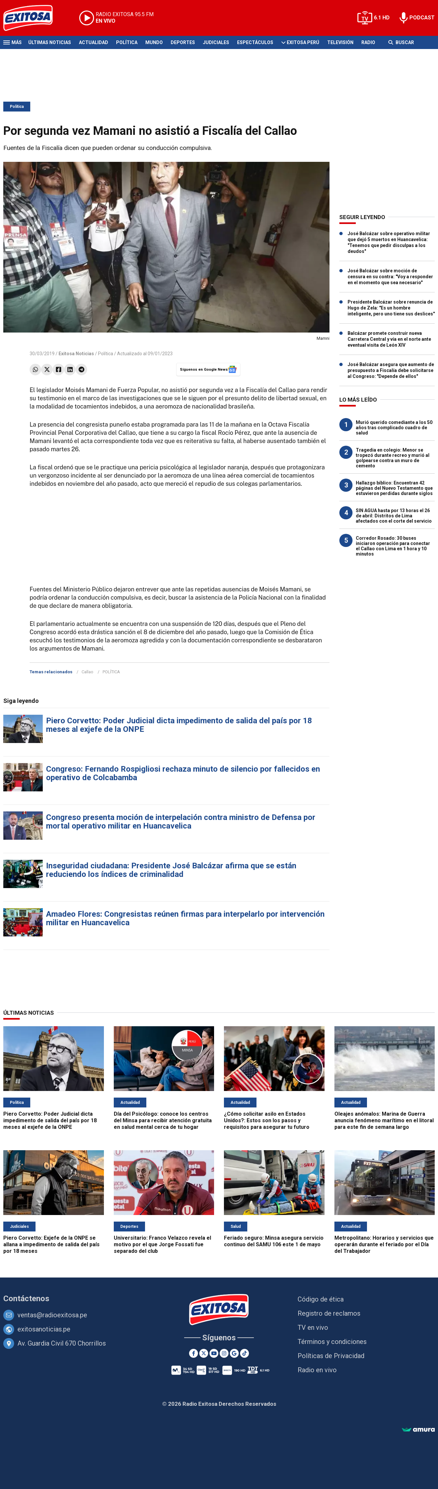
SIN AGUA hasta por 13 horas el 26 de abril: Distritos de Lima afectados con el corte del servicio (394, 516)
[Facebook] (193, 1353)
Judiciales (216, 42)
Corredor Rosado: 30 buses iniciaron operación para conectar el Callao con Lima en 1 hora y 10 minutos (393, 546)
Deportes (183, 42)
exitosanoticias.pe (43, 1329)
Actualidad (93, 42)
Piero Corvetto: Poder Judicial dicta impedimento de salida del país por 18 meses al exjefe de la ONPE (179, 725)
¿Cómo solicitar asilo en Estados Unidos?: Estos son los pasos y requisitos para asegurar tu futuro (266, 1120)
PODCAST (422, 17)
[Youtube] (213, 1353)
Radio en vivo (317, 1370)
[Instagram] (224, 1353)
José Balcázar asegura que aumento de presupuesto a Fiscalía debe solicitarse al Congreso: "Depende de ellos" (391, 370)
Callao (87, 671)
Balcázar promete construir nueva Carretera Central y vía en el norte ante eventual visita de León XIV (389, 339)
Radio (368, 42)
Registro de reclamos (329, 1313)
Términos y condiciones (332, 1342)
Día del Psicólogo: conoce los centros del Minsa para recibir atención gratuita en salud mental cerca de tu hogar (163, 1120)
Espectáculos (255, 42)
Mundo (154, 42)
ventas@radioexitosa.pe (52, 1315)
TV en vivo (313, 1327)
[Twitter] (203, 1353)
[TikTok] (244, 1353)
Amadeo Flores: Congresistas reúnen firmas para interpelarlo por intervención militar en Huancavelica (185, 918)
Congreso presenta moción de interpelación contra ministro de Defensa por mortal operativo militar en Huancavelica (180, 822)
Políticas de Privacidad (331, 1356)
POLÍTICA (111, 671)
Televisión (340, 42)
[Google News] (234, 1353)
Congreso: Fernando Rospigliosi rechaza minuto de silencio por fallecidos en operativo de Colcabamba (183, 773)
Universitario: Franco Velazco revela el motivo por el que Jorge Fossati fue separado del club (162, 1244)
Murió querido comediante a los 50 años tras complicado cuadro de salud (394, 427)
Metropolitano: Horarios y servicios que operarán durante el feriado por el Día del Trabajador (384, 1244)
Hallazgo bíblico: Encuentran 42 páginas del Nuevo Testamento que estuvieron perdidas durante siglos (394, 488)
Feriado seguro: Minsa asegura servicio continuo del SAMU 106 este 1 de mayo (274, 1241)
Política (126, 42)
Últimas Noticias (49, 42)
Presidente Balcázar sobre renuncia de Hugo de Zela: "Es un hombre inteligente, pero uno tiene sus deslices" (391, 307)
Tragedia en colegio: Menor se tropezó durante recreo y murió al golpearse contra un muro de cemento (392, 457)
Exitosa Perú (303, 42)
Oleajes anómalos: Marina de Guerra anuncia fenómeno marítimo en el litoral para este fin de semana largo (384, 1120)
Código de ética (321, 1299)
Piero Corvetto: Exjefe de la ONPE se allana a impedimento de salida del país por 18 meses (51, 1244)
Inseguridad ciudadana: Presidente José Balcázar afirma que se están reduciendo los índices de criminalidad (171, 870)
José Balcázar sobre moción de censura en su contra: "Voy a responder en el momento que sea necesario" (390, 276)
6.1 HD (382, 17)
